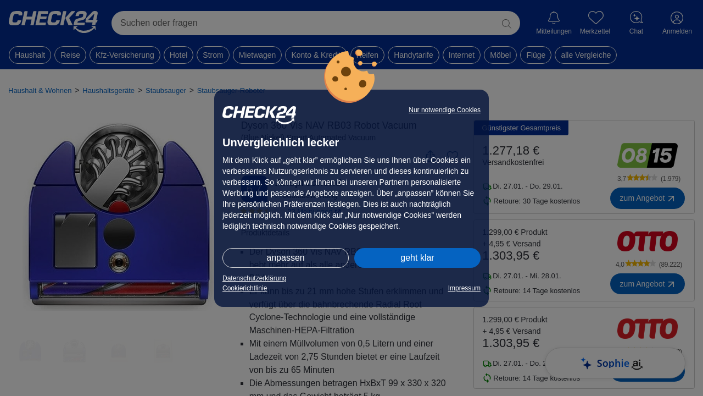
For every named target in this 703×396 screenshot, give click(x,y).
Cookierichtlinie (244, 288)
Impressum (464, 288)
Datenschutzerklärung (254, 278)
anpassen (285, 257)
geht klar (417, 257)
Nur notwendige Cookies (445, 110)
